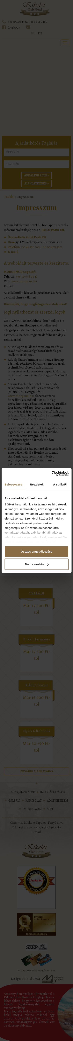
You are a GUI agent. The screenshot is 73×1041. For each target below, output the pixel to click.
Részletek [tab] (37, 484)
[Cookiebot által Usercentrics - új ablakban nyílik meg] (52, 473)
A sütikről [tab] (60, 484)
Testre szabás (36, 564)
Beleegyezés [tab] (13, 484)
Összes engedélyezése (36, 551)
